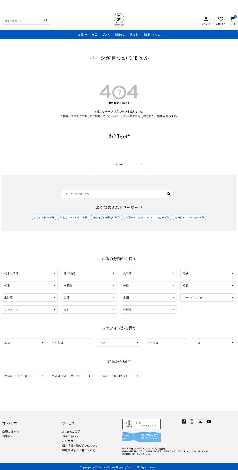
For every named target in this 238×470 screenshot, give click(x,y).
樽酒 (185, 284)
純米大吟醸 (11, 272)
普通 (126, 284)
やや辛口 (57, 341)
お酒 (80, 34)
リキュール (11, 308)
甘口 (197, 341)
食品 (94, 34)
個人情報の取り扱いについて (80, 444)
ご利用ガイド (70, 440)
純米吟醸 (69, 272)
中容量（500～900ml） (67, 375)
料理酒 (127, 308)
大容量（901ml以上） (18, 375)
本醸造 (68, 284)
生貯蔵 (8, 296)
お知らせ (119, 34)
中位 (102, 341)
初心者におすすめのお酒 (73, 216)
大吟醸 (127, 272)
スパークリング (192, 296)
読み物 (134, 34)
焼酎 (66, 308)
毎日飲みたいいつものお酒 (189, 216)
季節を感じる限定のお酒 (106, 216)
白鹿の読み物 (10, 430)
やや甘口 (152, 341)
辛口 (7, 341)
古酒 (126, 296)
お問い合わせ (151, 34)
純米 (7, 284)
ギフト (105, 34)
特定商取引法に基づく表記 (78, 449)
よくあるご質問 (71, 430)
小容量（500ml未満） (114, 375)
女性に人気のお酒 (44, 216)
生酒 (66, 296)
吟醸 (185, 272)
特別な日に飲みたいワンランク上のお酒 (147, 216)
